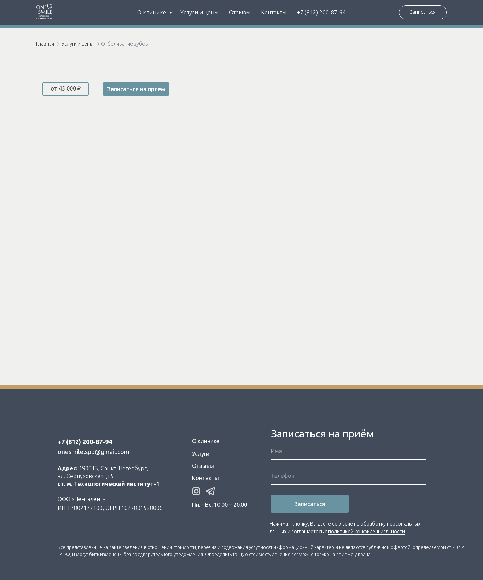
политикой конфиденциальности (366, 531)
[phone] (348, 476)
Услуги (200, 454)
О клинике (152, 12)
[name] (348, 451)
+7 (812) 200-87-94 (321, 12)
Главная (45, 44)
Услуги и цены (199, 12)
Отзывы (239, 12)
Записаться (310, 504)
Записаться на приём (136, 89)
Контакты (273, 12)
